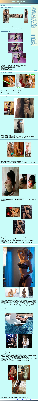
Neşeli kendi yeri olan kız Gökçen (6, 363)
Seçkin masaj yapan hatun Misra (6, 165)
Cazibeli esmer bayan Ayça (5, 31)
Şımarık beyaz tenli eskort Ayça (6, 140)
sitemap (23, 401)
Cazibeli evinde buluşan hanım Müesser (7, 203)
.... (12, 69)
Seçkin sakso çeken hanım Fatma (6, 72)
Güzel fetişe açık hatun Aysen (6, 96)
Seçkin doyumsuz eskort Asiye (6, 245)
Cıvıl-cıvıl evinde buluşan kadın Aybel (7, 7)
